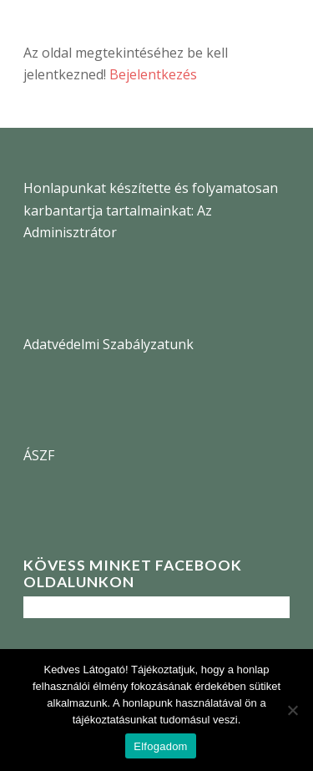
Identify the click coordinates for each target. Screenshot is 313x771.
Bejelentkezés (153, 74)
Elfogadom (160, 746)
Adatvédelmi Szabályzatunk (108, 344)
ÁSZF (38, 455)
